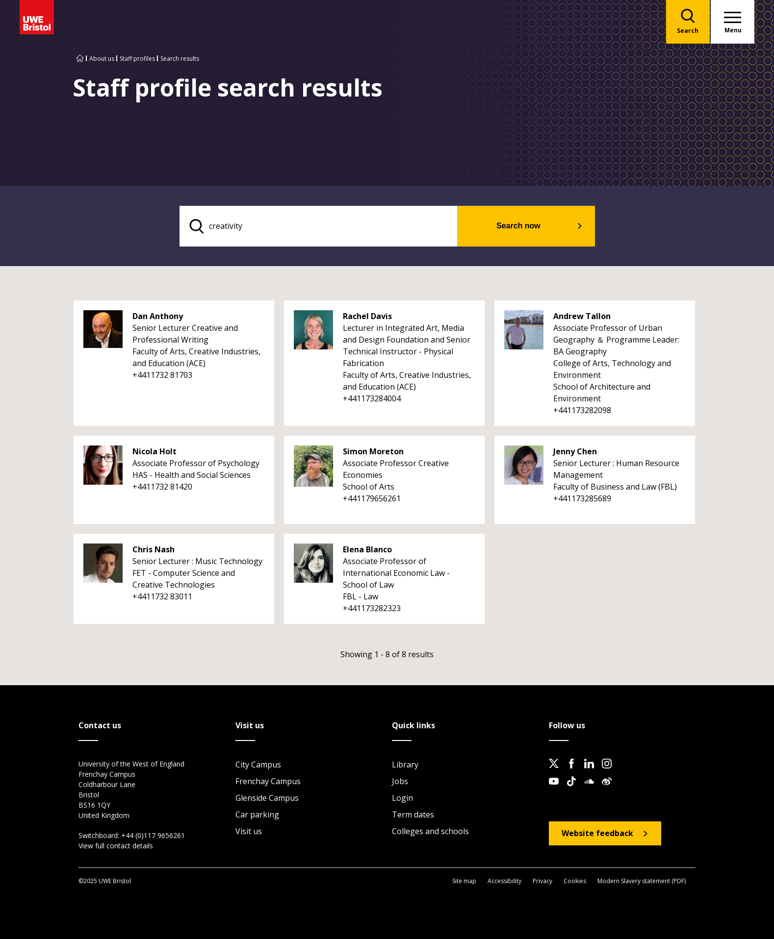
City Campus (258, 765)
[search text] (325, 226)
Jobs (400, 781)
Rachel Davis (367, 316)
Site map (464, 881)
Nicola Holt (154, 451)
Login (402, 798)
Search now (524, 226)
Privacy (542, 881)
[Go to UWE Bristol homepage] (80, 58)
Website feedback (597, 833)
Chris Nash (153, 549)
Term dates (413, 815)
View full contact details (115, 846)
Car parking (257, 815)
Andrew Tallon (582, 316)
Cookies (575, 881)
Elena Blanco (367, 549)
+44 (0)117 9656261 (153, 835)
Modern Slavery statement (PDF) (641, 881)
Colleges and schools (430, 831)
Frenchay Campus (268, 781)
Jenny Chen (575, 451)
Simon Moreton (373, 451)
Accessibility (504, 881)
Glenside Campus (267, 798)
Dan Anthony (157, 316)
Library (405, 765)
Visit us (248, 831)
